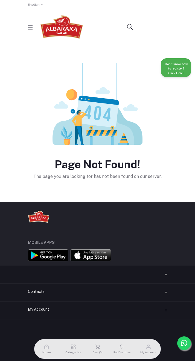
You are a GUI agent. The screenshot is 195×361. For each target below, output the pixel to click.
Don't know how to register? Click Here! (176, 67)
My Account (38, 309)
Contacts (36, 291)
